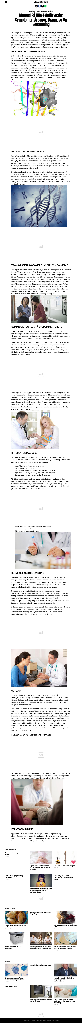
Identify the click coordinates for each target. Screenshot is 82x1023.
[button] (6, 2)
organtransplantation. (41, 612)
